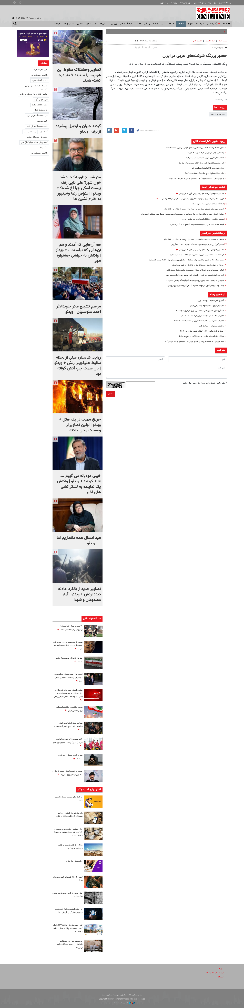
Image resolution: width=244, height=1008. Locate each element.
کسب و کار (69, 24)
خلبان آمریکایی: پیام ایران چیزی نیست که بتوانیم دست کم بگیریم (195, 244)
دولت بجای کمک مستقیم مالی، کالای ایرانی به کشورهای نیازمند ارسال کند (191, 341)
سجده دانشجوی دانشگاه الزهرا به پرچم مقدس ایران (201, 219)
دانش (138, 24)
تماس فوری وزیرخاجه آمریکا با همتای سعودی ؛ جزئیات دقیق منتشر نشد (192, 270)
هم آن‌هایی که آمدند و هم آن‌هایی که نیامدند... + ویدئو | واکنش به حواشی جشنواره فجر (78, 252)
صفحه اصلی (222, 41)
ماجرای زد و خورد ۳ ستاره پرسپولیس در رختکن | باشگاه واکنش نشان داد (192, 280)
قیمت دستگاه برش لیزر (37, 115)
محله (155, 24)
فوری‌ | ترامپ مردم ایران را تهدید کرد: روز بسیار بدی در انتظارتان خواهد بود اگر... (189, 199)
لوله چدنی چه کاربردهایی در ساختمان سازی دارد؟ (70, 894)
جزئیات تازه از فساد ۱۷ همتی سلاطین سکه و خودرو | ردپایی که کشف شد (192, 147)
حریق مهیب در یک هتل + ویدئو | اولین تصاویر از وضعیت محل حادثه (80, 425)
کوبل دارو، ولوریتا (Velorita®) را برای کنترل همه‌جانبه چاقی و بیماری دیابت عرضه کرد (68, 928)
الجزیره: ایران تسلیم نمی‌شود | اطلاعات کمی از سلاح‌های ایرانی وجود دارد (192, 275)
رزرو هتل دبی (30, 131)
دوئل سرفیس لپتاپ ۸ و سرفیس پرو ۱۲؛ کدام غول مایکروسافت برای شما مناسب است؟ (68, 832)
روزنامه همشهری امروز (222, 2)
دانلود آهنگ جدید (39, 80)
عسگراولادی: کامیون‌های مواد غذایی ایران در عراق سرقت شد (197, 310)
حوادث (57, 24)
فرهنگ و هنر (126, 24)
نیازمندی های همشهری (202, 2)
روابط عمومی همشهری (168, 2)
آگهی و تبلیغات (185, 2)
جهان (190, 24)
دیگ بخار (43, 148)
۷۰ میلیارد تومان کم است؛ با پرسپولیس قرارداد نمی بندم (199, 193)
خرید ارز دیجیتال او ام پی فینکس (36, 87)
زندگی (147, 24)
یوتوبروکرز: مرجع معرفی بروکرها (33, 94)
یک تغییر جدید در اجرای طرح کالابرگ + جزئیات (204, 153)
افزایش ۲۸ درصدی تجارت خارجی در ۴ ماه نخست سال (200, 315)
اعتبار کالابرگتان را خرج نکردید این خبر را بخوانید (203, 158)
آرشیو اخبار (212, 24)
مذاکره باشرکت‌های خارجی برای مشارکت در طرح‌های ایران (199, 336)
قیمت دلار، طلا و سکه (213, 973)
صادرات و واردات (218, 114)
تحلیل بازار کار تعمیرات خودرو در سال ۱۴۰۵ (69, 878)
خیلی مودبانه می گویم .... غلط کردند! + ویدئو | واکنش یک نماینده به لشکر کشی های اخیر (79, 484)
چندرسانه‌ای (91, 24)
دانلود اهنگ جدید (39, 105)
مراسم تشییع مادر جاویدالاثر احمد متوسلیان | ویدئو (78, 309)
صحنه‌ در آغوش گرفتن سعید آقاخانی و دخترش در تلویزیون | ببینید (195, 265)
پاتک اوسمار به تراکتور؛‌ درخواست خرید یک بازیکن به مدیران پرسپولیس (193, 285)
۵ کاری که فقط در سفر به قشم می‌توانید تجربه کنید (69, 846)
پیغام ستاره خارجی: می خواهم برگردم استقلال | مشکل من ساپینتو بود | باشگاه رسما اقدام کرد (182, 260)
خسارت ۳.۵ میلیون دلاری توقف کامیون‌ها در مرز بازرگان (199, 331)
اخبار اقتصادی (210, 41)
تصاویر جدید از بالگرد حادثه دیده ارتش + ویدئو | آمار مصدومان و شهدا (79, 594)
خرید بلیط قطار (40, 110)
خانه (226, 24)
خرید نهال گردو (41, 99)
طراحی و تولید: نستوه (124, 1003)
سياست (200, 24)
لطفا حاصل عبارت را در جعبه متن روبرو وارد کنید (205, 383)
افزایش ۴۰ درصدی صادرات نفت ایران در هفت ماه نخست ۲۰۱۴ (196, 321)
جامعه (172, 24)
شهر (163, 24)
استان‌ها (104, 24)
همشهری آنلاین (213, 13)
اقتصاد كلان (197, 41)
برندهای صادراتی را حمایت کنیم (210, 326)
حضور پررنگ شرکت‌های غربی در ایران (194, 55)
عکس (80, 24)
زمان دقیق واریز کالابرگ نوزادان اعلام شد (206, 168)
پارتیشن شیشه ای (39, 75)
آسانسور (43, 131)
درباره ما (219, 968)
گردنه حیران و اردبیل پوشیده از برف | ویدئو (78, 129)
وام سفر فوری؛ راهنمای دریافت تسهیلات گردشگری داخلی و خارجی (68, 814)
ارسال (110, 393)
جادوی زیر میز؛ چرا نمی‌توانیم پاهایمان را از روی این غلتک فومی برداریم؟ (68, 944)
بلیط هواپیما (42, 121)
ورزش (114, 24)
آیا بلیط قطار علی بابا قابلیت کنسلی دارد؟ (70, 798)
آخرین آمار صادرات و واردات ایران (209, 300)
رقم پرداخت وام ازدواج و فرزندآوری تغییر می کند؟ (202, 173)
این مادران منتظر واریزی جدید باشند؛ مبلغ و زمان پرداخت (199, 163)
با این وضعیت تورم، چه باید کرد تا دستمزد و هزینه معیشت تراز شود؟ (193, 178)
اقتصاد (181, 24)
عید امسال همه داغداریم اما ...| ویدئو (79, 541)
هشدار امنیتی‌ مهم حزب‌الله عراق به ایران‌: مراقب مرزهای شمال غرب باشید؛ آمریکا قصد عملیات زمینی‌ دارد (178, 214)
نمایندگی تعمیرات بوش (37, 137)
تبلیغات (220, 977)
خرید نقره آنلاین (40, 69)
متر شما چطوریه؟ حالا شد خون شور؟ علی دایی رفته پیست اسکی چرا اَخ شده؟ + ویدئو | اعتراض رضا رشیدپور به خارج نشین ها (79, 188)
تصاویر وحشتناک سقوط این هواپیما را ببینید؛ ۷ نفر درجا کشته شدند (79, 75)
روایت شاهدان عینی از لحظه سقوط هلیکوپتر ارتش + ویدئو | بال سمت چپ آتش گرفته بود (77, 365)
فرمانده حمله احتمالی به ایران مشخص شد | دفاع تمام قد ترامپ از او (193, 224)
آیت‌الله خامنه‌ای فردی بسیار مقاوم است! (206, 204)
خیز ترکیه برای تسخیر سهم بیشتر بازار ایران (205, 305)
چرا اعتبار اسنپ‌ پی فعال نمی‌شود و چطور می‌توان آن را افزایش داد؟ (68, 910)
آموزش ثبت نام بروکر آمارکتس (34, 142)
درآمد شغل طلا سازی (73, 861)
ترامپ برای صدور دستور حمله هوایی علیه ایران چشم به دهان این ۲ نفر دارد (190, 209)
